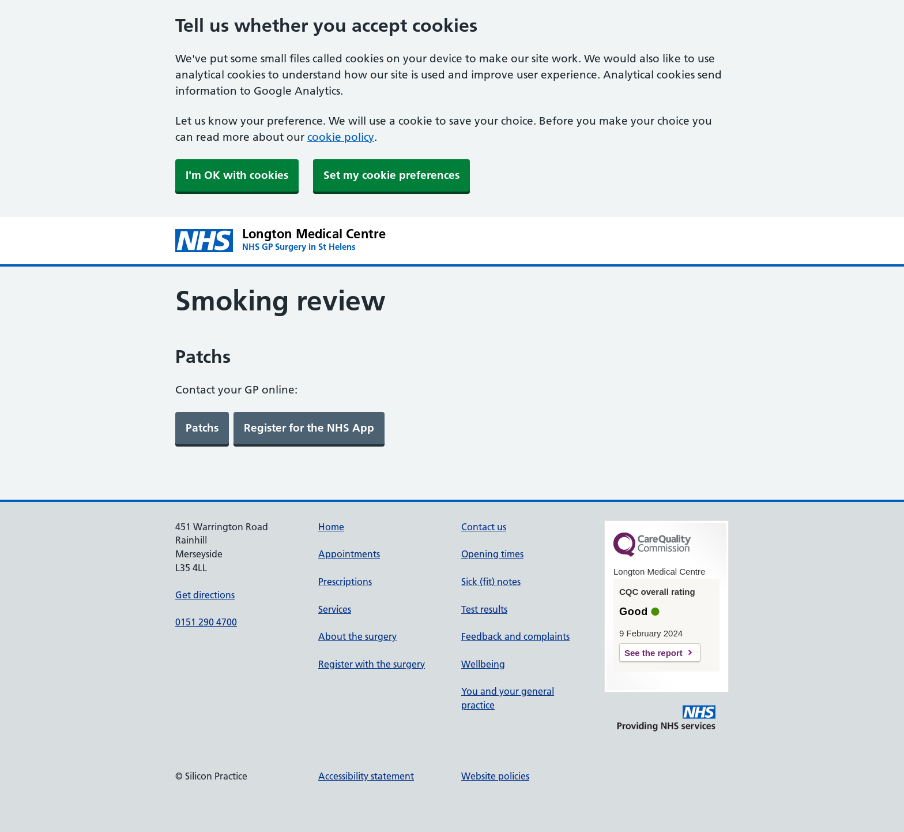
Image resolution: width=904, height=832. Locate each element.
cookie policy (340, 137)
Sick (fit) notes (491, 581)
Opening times (492, 554)
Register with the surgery (371, 664)
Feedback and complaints (515, 636)
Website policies (495, 776)
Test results (484, 609)
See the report (653, 653)
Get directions (205, 595)
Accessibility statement (366, 776)
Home (331, 527)
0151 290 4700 (206, 622)
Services (334, 609)
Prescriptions (345, 581)
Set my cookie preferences (391, 175)
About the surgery (357, 636)
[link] (202, 428)
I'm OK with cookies (237, 175)
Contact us (483, 527)
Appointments (349, 554)
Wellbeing (483, 664)
